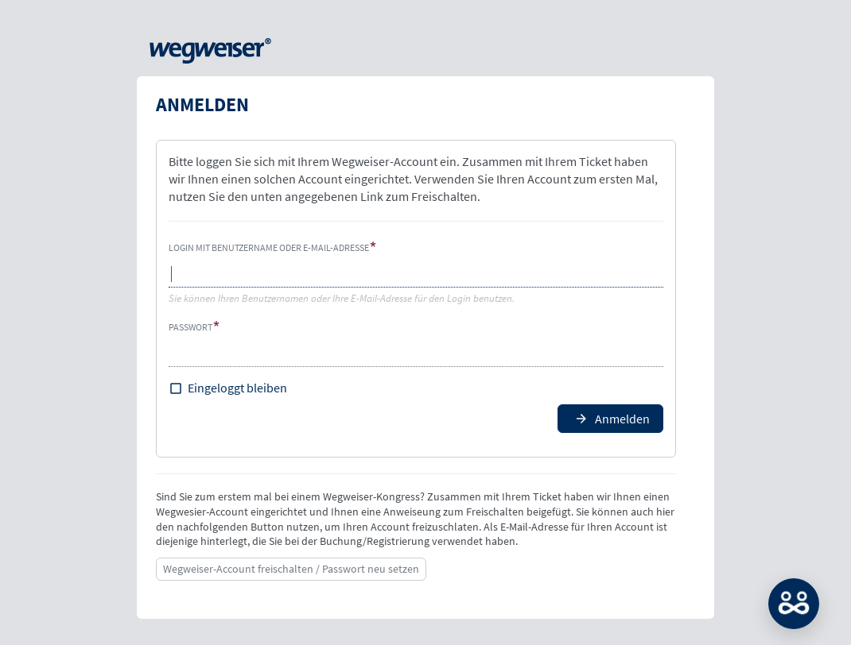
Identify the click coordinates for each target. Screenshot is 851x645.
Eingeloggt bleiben (237, 388)
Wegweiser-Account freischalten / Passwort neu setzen (291, 569)
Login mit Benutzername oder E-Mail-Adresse (269, 247)
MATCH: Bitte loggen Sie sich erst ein (793, 603)
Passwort (190, 327)
